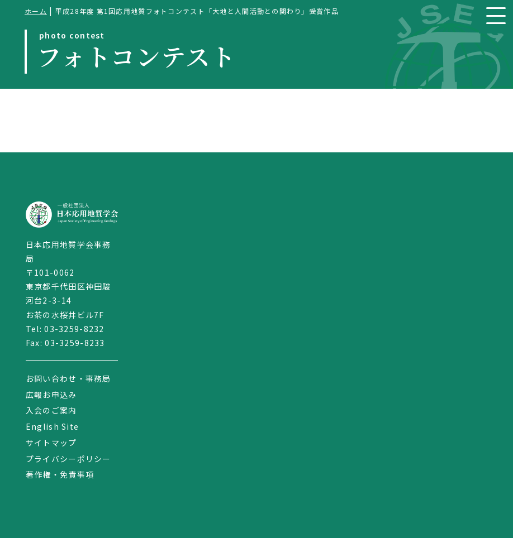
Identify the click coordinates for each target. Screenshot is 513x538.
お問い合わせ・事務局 (68, 378)
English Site (52, 426)
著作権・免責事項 (60, 474)
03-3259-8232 (74, 328)
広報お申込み (51, 394)
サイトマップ (51, 442)
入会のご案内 (51, 410)
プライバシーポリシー (68, 458)
